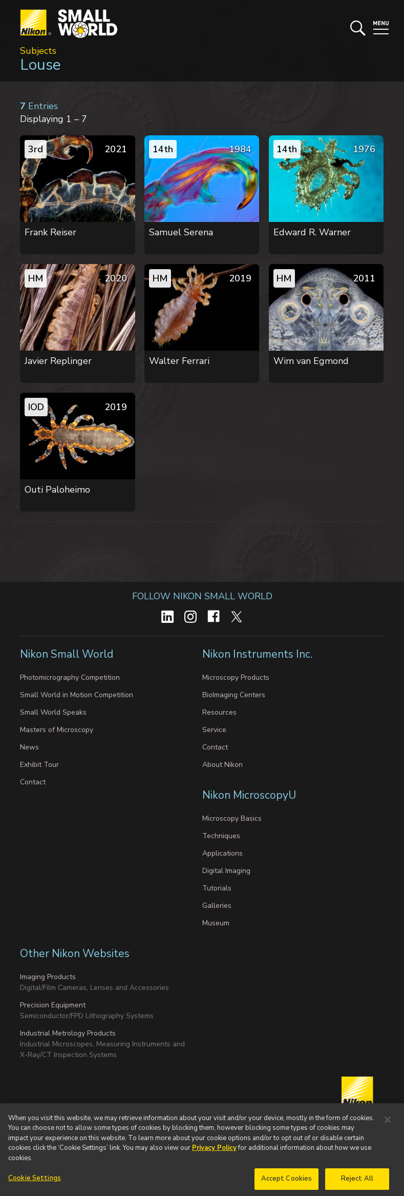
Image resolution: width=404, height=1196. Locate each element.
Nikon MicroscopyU (249, 795)
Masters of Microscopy (56, 730)
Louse (40, 64)
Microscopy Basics (232, 818)
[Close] (387, 1131)
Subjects (38, 51)
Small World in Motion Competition (76, 695)
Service (214, 730)
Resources (219, 712)
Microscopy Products (235, 677)
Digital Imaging (226, 871)
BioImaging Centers (233, 695)
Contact (33, 782)
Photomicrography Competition (70, 677)
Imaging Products (48, 977)
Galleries (216, 905)
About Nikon (222, 764)
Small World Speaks (53, 712)
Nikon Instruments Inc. (258, 654)
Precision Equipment (53, 1005)
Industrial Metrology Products (68, 1033)
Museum (215, 923)
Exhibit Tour (39, 764)
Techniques (221, 836)
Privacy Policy (214, 1159)
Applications (222, 853)
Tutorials (216, 888)
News (29, 747)
